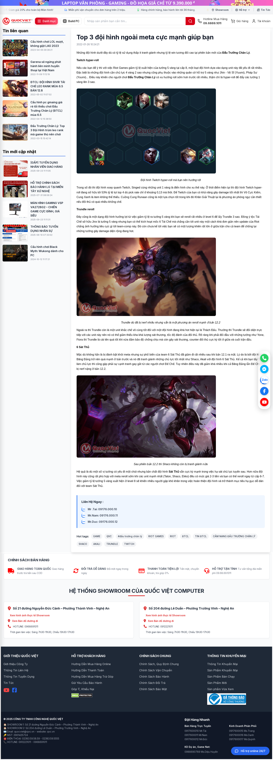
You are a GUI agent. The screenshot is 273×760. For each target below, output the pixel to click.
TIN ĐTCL (201, 536)
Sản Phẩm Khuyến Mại (222, 670)
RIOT (173, 536)
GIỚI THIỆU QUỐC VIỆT (20, 656)
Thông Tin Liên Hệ (15, 670)
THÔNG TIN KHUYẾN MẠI (226, 656)
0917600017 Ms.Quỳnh (242, 739)
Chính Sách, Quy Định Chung (159, 664)
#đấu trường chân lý (130, 536)
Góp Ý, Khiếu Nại (82, 689)
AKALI (96, 543)
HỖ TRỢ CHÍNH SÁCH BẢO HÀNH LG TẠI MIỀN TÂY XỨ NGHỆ (46, 187)
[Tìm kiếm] (190, 21)
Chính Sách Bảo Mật (153, 689)
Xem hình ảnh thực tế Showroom (30, 615)
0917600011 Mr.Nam (196, 735)
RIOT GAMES (156, 536)
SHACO (83, 543)
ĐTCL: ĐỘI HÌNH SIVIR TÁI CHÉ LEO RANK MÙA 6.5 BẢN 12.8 (47, 86)
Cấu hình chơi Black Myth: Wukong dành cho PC (47, 251)
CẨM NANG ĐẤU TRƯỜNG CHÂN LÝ (234, 536)
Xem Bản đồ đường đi (23, 620)
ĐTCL (185, 536)
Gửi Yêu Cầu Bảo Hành (86, 683)
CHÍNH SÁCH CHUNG (155, 656)
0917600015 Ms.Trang (242, 730)
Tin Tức (8, 683)
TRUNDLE (112, 543)
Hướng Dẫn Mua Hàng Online (91, 664)
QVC (109, 536)
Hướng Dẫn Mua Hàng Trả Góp (92, 676)
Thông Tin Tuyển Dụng (18, 676)
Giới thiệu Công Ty (15, 664)
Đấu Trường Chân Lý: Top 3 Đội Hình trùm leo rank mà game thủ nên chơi (47, 130)
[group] (136, 3)
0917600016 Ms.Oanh (241, 735)
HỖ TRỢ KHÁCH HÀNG (88, 656)
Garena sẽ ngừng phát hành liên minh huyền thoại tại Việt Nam (45, 66)
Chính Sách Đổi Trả (152, 683)
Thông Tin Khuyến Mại (222, 664)
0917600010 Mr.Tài (195, 730)
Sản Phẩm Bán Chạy (221, 676)
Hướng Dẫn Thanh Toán (87, 670)
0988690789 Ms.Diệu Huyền (201, 751)
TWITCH (129, 543)
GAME (96, 536)
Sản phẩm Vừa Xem (220, 689)
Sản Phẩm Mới (217, 683)
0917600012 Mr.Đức (196, 739)
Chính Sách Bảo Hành (154, 676)
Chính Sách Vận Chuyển (155, 670)
